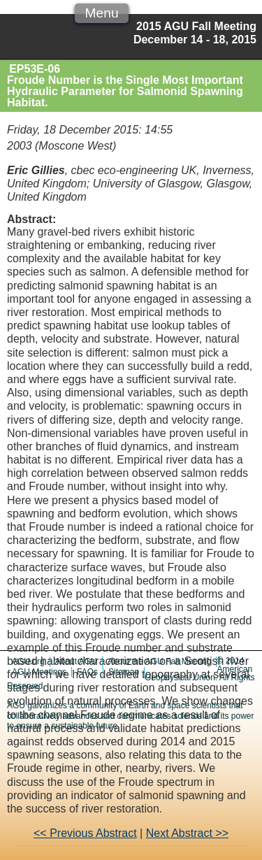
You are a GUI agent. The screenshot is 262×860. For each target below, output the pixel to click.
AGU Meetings (39, 672)
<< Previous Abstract (85, 833)
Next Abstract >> (187, 833)
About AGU (76, 661)
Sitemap (123, 672)
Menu (102, 13)
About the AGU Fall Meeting (160, 661)
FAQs (87, 672)
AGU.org (28, 661)
